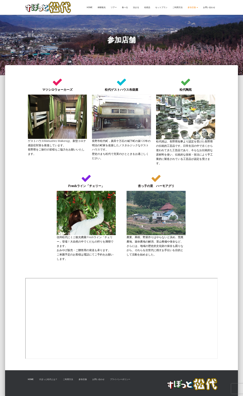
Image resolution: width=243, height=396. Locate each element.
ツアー (114, 7)
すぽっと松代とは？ (48, 379)
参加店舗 (193, 7)
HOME (89, 7)
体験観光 (102, 7)
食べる (125, 7)
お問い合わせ (209, 7)
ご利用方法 (177, 7)
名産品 (147, 7)
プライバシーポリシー (120, 379)
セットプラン (161, 7)
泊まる (136, 7)
